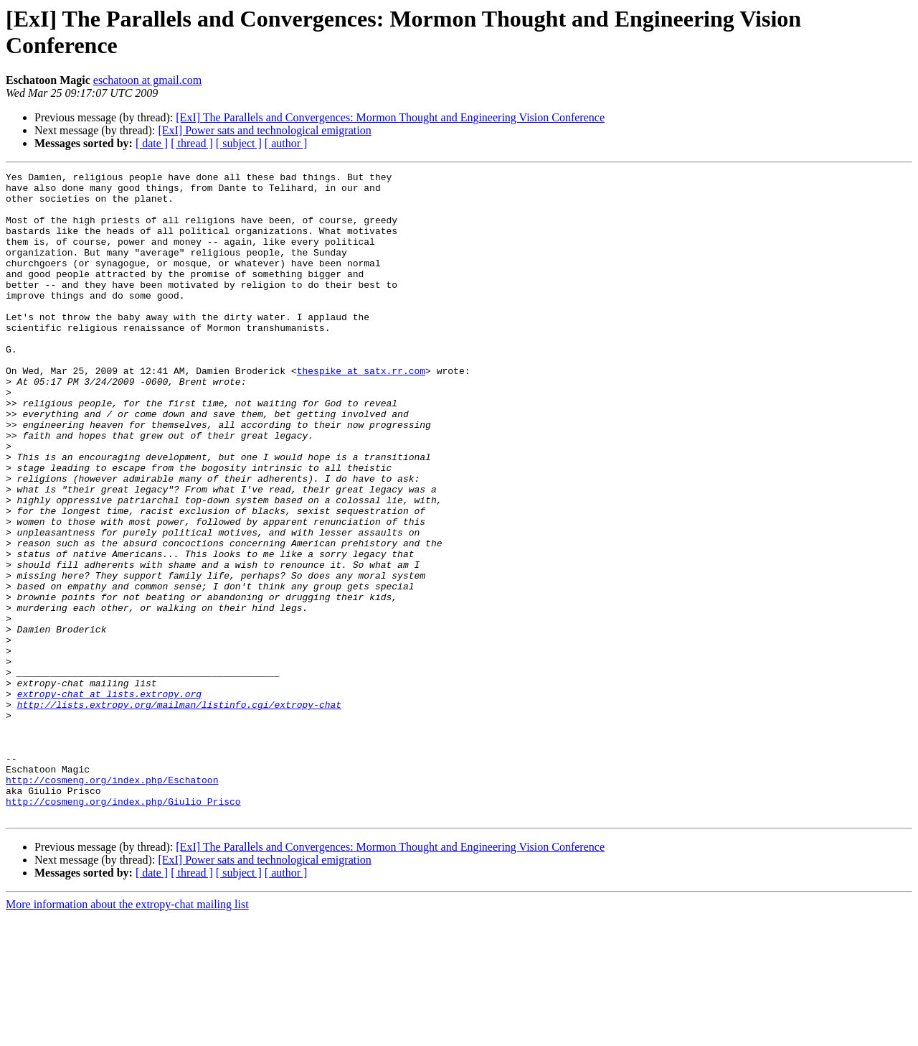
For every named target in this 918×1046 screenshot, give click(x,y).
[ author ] (286, 143)
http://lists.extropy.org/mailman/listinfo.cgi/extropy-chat (179, 811)
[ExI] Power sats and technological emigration (264, 130)
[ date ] (152, 143)
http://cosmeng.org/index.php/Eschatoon (112, 902)
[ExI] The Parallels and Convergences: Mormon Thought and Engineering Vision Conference (390, 117)
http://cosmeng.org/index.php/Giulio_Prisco (123, 928)
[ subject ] (239, 143)
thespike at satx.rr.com (361, 411)
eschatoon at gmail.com (147, 80)
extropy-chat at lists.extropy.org (109, 799)
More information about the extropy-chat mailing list (127, 1033)
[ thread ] (192, 143)
